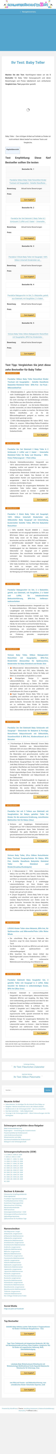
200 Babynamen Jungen (12, 1252)
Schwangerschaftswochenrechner (15, 1234)
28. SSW (6, 1193)
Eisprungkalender (10, 1217)
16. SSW (6, 1184)
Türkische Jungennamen (12, 1312)
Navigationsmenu (28, 12)
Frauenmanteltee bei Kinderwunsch (15, 1153)
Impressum (34, 1429)
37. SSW (6, 1199)
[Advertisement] (28, 36)
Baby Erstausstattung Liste (13, 1149)
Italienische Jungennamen (12, 1285)
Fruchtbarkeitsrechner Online (13, 1221)
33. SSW (20, 1195)
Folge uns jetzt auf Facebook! (14, 1329)
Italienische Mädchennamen (13, 1287)
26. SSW (13, 1190)
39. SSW (20, 1199)
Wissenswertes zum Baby (12, 1157)
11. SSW (13, 1179)
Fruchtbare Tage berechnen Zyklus (15, 1219)
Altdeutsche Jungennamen (13, 1258)
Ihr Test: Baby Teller (28, 62)
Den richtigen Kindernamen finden (15, 1316)
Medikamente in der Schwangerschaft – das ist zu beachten (25, 1129)
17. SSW (13, 1184)
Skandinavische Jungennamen (14, 1307)
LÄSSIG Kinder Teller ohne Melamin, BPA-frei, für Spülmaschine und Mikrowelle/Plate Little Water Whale (28, 949)
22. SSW (6, 1188)
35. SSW (13, 1197)
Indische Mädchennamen (12, 1283)
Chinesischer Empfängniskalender (15, 1214)
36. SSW (20, 1197)
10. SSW (6, 1179)
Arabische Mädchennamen (13, 1269)
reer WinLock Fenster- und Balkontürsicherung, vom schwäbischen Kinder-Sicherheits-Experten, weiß (28, 1404)
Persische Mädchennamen (13, 1296)
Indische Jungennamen (12, 1281)
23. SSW (13, 1188)
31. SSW (6, 1195)
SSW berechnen (9, 1230)
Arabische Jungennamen (12, 1267)
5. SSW (13, 1175)
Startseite (22, 1431)
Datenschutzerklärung (46, 1429)
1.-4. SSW (7, 1175)
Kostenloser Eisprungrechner (13, 1223)
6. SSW (19, 1175)
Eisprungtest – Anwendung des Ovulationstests (19, 1151)
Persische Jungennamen (12, 1294)
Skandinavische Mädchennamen (15, 1309)
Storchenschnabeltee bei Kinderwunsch (17, 1160)
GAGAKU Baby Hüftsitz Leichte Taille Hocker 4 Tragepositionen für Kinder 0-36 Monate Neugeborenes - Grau (28, 1348)
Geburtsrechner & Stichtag (12, 1225)
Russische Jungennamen (12, 1298)
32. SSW (13, 1195)
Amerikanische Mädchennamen (14, 1265)
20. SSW (13, 1186)
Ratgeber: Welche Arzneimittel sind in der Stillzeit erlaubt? (25, 1127)
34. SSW (6, 1197)
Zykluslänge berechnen (11, 1237)
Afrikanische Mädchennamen (13, 1256)
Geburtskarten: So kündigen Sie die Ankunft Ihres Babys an (25, 1125)
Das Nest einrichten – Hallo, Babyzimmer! (19, 1131)
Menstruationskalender (11, 1228)
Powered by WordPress (10, 1429)
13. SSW (6, 1181)
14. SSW (13, 1181)
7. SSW (6, 1177)
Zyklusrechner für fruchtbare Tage (15, 1239)
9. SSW (18, 1177)
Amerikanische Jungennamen (14, 1263)
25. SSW (6, 1190)
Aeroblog (27, 1429)
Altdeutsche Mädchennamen (13, 1260)
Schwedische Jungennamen (13, 1303)
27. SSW (20, 1190)
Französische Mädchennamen (14, 1278)
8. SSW (12, 1177)
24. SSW (20, 1188)
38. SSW (13, 1199)
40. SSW (6, 1201)
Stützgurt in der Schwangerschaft (15, 1162)
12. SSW (20, 1179)
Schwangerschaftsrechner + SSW (15, 1232)
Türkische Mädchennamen (13, 1314)
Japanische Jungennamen (12, 1289)
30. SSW (20, 1193)
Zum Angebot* (29, 200)
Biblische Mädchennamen (12, 1274)
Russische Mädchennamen (13, 1300)
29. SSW (13, 1193)
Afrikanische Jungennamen (13, 1254)
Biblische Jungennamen (12, 1272)
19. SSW (6, 1186)
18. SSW (20, 1184)
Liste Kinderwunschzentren (13, 1155)
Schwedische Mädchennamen (14, 1305)
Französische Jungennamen (13, 1276)
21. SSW (20, 1186)
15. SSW (20, 1181)
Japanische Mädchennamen (13, 1292)
